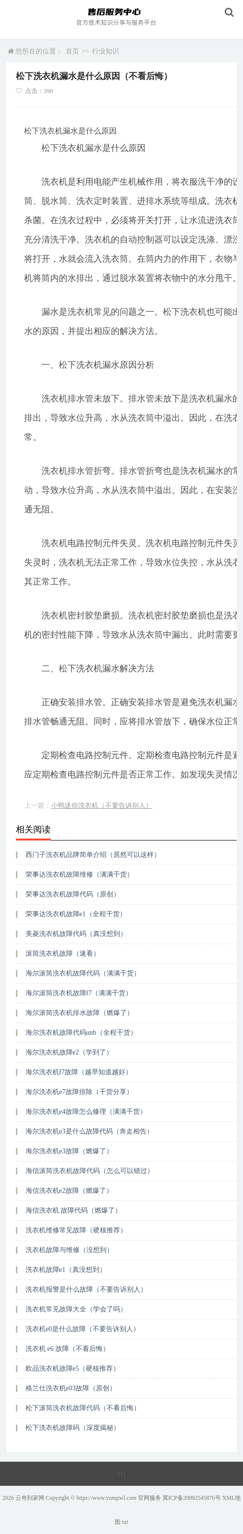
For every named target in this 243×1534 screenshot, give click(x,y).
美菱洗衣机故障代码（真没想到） (76, 933)
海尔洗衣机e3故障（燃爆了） (69, 1151)
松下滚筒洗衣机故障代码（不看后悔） (83, 1408)
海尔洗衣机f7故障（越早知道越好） (79, 1072)
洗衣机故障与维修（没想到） (69, 1250)
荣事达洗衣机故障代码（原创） (73, 894)
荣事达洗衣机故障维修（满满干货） (80, 874)
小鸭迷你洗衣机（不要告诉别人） (101, 805)
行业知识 (105, 51)
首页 (72, 51)
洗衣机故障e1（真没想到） (66, 1269)
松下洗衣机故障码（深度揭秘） (73, 1427)
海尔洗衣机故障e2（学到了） (69, 1052)
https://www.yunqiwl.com (106, 1497)
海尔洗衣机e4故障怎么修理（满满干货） (86, 1111)
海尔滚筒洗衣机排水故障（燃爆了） (80, 1012)
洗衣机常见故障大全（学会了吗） (76, 1309)
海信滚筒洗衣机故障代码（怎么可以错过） (90, 1170)
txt (125, 1522)
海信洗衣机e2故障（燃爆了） (69, 1190)
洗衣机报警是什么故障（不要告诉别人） (86, 1289)
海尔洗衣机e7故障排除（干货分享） (79, 1091)
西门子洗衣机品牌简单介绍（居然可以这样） (93, 854)
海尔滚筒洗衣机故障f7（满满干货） (79, 993)
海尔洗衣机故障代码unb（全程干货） (81, 1032)
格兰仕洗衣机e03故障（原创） (71, 1388)
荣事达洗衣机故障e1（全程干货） (76, 914)
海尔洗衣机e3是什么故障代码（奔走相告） (89, 1131)
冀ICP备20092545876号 (191, 1497)
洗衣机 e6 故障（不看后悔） (67, 1348)
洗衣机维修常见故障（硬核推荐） (76, 1230)
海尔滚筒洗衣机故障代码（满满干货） (83, 973)
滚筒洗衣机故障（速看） (63, 953)
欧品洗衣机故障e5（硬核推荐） (73, 1368)
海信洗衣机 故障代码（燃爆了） (74, 1210)
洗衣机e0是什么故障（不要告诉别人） (83, 1329)
